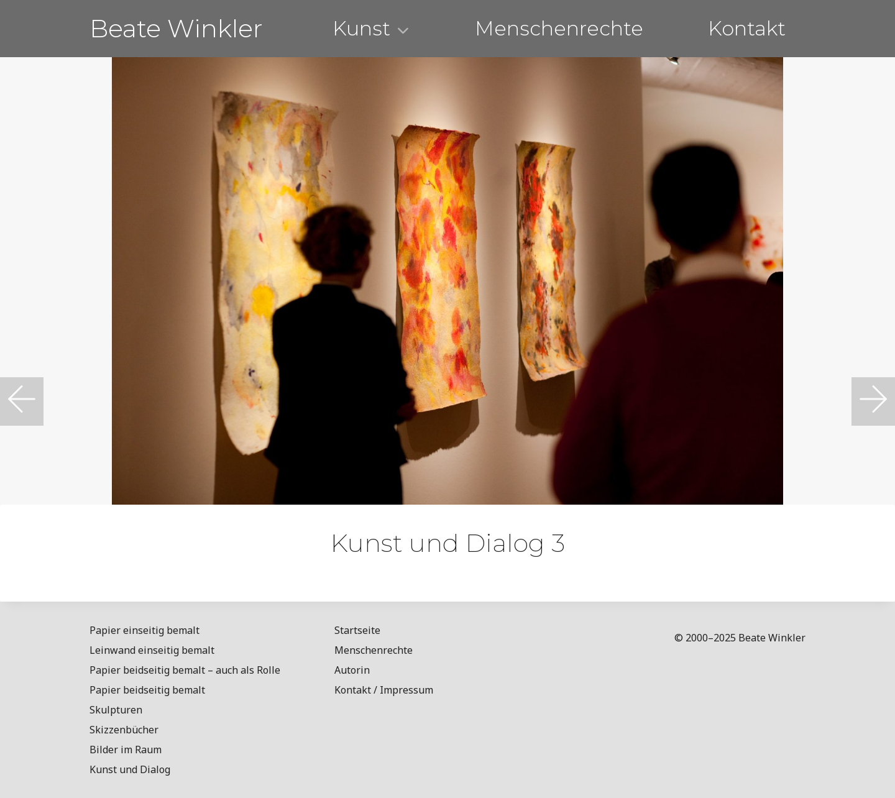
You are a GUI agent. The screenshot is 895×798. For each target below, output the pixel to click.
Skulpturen (116, 710)
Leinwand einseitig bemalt (152, 650)
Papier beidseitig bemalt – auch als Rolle (185, 670)
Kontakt (747, 28)
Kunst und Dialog (130, 769)
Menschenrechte (559, 28)
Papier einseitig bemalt (145, 630)
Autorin (352, 670)
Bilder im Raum (126, 749)
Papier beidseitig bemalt (147, 690)
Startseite (357, 630)
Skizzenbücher (124, 729)
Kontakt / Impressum (383, 690)
